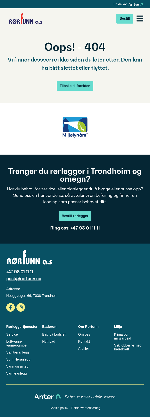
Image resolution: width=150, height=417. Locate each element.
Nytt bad (48, 341)
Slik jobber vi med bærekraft (128, 347)
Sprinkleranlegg (18, 359)
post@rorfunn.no (23, 278)
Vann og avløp (17, 366)
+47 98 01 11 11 (19, 271)
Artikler (83, 348)
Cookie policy (59, 408)
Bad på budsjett (54, 334)
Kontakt (84, 341)
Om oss (84, 334)
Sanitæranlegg (17, 352)
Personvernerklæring (85, 408)
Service (12, 334)
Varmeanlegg (16, 373)
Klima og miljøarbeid (122, 336)
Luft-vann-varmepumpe (16, 343)
